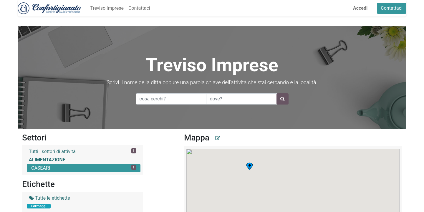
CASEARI (83, 168)
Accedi (360, 8)
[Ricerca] (282, 99)
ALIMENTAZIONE (47, 160)
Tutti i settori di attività (82, 151)
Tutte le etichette (49, 198)
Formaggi (38, 206)
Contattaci (392, 8)
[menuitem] (107, 8)
